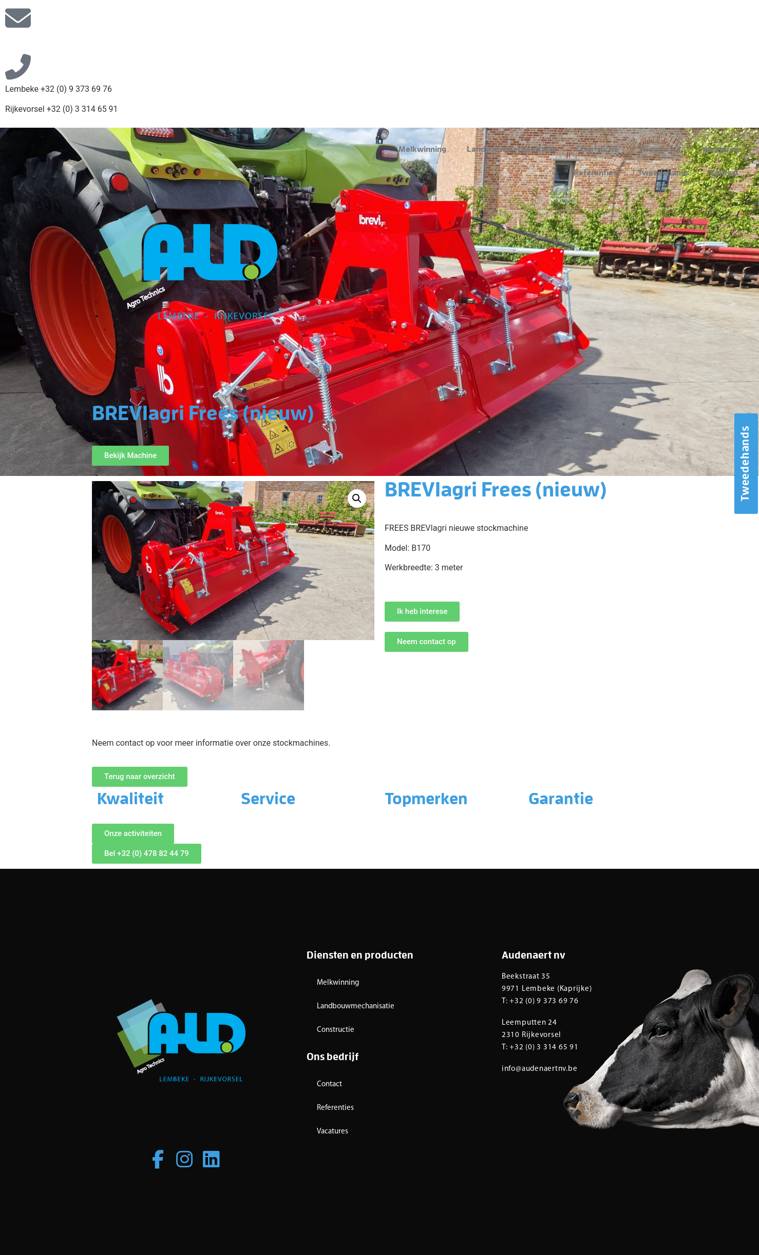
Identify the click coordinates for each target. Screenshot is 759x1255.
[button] (357, 498)
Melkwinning (422, 150)
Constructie (597, 150)
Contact (724, 173)
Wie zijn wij (660, 150)
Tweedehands (664, 173)
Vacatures (719, 150)
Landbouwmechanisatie (511, 150)
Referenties (595, 173)
